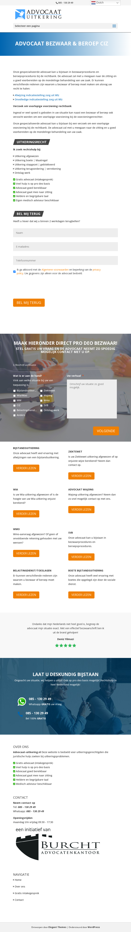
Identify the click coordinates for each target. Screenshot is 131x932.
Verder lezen (26, 468)
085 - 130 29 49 (40, 699)
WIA (15, 489)
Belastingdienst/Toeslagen (27, 410)
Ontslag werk (21, 172)
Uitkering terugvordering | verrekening (37, 168)
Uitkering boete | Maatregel (30, 160)
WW (19, 400)
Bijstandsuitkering (27, 390)
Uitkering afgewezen (26, 156)
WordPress (94, 927)
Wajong (48, 395)
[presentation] (39, 285)
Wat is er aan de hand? (29, 375)
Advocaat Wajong (80, 489)
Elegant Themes (57, 927)
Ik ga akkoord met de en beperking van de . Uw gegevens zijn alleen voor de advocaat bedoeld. (59, 271)
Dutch (97, 3)
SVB (46, 405)
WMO (16, 529)
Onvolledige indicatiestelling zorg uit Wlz (39, 99)
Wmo (47, 400)
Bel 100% (36, 718)
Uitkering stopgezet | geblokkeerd (34, 164)
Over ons (20, 886)
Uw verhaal (75, 375)
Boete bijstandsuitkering (85, 570)
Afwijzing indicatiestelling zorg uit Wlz (37, 95)
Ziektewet (49, 390)
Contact (19, 899)
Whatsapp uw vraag (45, 704)
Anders (21, 415)
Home (18, 879)
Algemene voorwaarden (55, 269)
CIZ (18, 405)
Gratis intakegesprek (27, 893)
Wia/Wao (22, 395)
